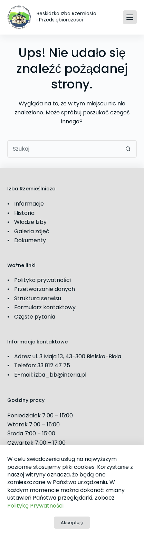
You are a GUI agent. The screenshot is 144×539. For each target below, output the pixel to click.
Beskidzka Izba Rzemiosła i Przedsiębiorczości (66, 16)
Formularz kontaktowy (45, 307)
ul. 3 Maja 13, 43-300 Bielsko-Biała (76, 356)
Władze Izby (30, 222)
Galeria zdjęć (31, 231)
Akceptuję (72, 522)
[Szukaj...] (63, 149)
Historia (24, 213)
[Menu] (130, 17)
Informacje (29, 204)
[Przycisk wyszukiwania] (128, 149)
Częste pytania (34, 317)
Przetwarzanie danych (44, 289)
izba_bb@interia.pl (60, 375)
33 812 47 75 (53, 365)
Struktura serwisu (37, 298)
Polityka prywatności (42, 280)
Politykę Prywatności (35, 506)
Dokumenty (30, 240)
